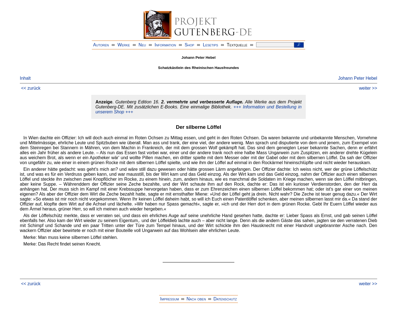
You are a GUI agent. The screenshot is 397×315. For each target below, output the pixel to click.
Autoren (101, 44)
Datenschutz (225, 299)
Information (165, 44)
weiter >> (368, 88)
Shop (189, 44)
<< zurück (30, 88)
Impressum (169, 299)
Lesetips (210, 44)
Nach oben (196, 299)
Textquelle (237, 44)
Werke (123, 44)
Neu (142, 44)
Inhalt (25, 78)
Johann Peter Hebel (357, 78)
